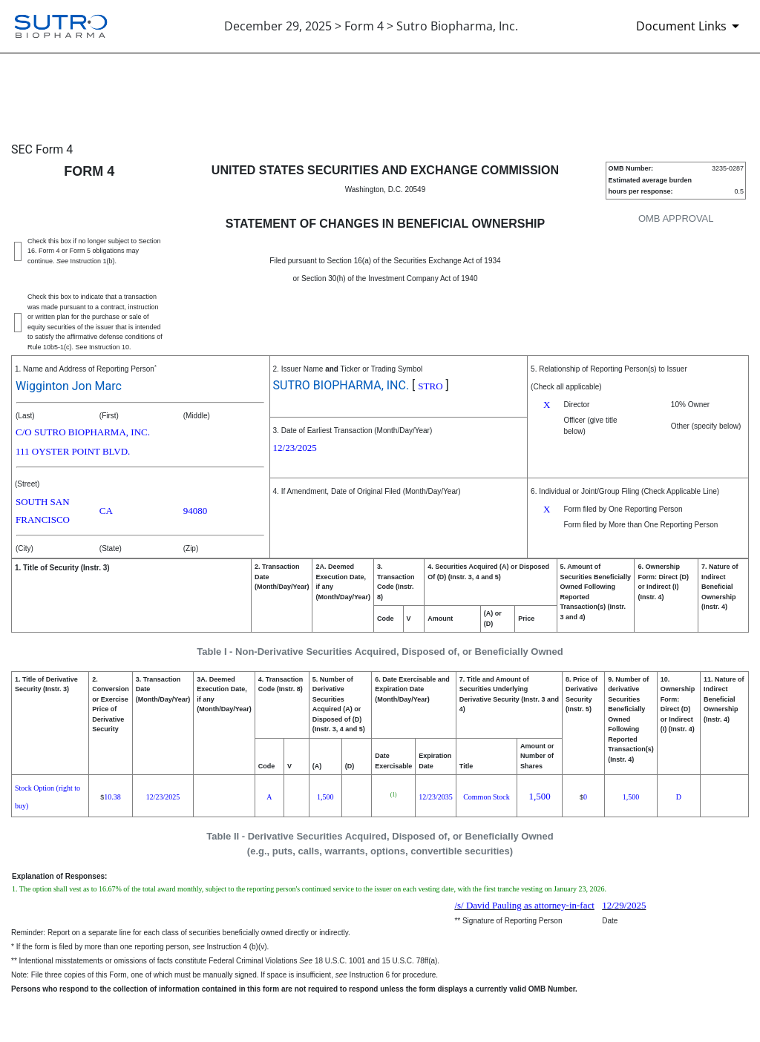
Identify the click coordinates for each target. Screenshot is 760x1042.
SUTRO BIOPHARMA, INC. (341, 385)
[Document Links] (690, 26)
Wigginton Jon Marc (69, 386)
